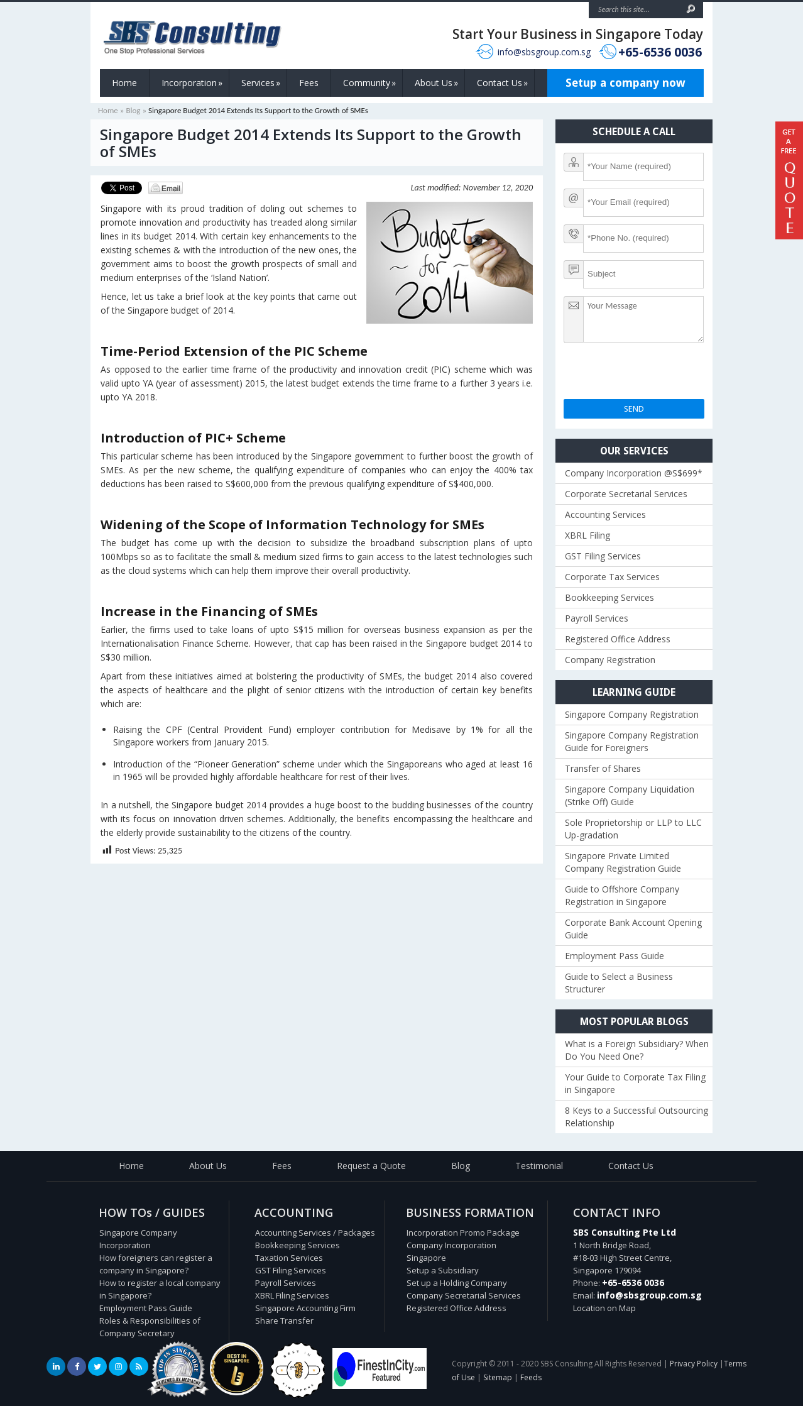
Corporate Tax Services (612, 577)
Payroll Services (596, 618)
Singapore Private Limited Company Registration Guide (623, 862)
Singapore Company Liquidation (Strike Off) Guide (629, 795)
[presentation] (659, 374)
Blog (133, 110)
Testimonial (539, 1166)
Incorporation (191, 83)
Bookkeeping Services (609, 597)
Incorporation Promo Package (463, 1232)
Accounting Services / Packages (315, 1232)
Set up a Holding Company (457, 1282)
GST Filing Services (603, 556)
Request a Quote (371, 1166)
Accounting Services (605, 514)
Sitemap (497, 1377)
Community (369, 83)
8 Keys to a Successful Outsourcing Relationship (636, 1116)
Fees (309, 83)
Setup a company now (625, 82)
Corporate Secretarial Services (626, 494)
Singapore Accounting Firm (305, 1308)
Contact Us (502, 83)
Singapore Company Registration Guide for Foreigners (632, 741)
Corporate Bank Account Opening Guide (633, 928)
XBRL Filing (587, 535)
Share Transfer (284, 1320)
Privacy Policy (694, 1363)
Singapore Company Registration (632, 714)
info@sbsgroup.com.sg (544, 52)
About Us (436, 83)
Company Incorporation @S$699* (633, 473)
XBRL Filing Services (292, 1295)
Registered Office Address (617, 639)
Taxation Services (289, 1257)
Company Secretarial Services (464, 1295)
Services (260, 83)
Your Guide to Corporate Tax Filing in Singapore (635, 1083)
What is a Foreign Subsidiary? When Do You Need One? (637, 1050)
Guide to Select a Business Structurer (619, 982)
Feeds (531, 1377)
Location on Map (604, 1308)
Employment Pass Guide (614, 956)
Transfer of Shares (603, 768)
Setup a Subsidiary (443, 1270)
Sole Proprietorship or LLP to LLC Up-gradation (633, 828)
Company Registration (610, 660)
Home (124, 83)
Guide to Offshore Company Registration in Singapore (622, 895)
